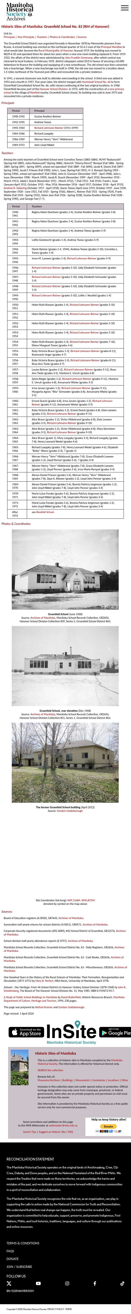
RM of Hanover (96, 26)
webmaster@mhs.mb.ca (63, 1125)
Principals (9, 37)
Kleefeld (35, 92)
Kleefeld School (45, 512)
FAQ (70, 1132)
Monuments (82, 1080)
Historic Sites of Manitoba (21, 26)
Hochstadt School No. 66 (96, 82)
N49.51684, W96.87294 (81, 900)
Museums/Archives (49, 1080)
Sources (82, 37)
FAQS (10, 1251)
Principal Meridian (111, 47)
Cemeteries (99, 1080)
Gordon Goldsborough (70, 811)
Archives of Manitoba (42, 617)
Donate (13, 1259)
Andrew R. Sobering (15, 188)
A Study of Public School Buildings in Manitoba (30, 997)
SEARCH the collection (50, 1070)
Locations (113, 1080)
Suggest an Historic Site (52, 1132)
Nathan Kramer (44, 1007)
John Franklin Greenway (79, 57)
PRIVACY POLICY (55, 1309)
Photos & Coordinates (62, 37)
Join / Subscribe (19, 1266)
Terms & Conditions (23, 1243)
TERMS (68, 1309)
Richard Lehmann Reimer (48, 128)
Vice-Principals (25, 37)
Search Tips (29, 1132)
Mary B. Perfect (44, 980)
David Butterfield (71, 997)
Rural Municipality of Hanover (55, 50)
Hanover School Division (54, 89)
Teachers (42, 37)
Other (125, 1080)
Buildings (67, 1080)
